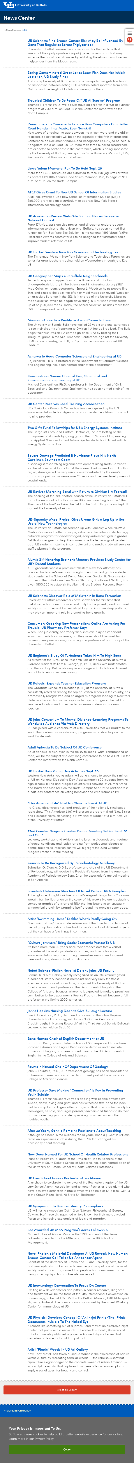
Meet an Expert (67, 1390)
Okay (67, 1449)
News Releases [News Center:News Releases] (13, 30)
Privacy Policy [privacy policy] (44, 1439)
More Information (19, 1410)
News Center (19, 17)
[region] (67, 1440)
